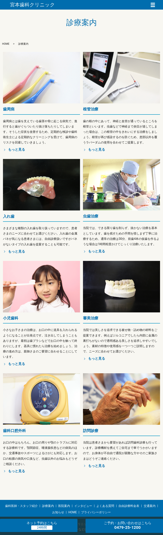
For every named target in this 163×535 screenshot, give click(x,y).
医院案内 (64, 506)
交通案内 (150, 506)
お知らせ (58, 512)
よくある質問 (105, 506)
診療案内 (48, 506)
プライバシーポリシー (96, 512)
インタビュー (83, 506)
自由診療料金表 (128, 506)
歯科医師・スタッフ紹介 (21, 506)
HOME (5, 43)
